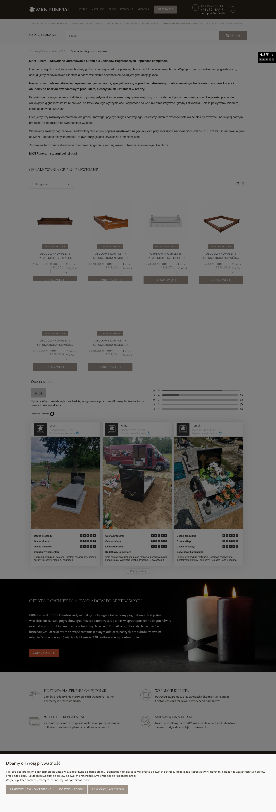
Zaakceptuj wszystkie (108, 789)
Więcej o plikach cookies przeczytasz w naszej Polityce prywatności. (48, 780)
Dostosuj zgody (71, 789)
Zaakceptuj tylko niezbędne (30, 789)
